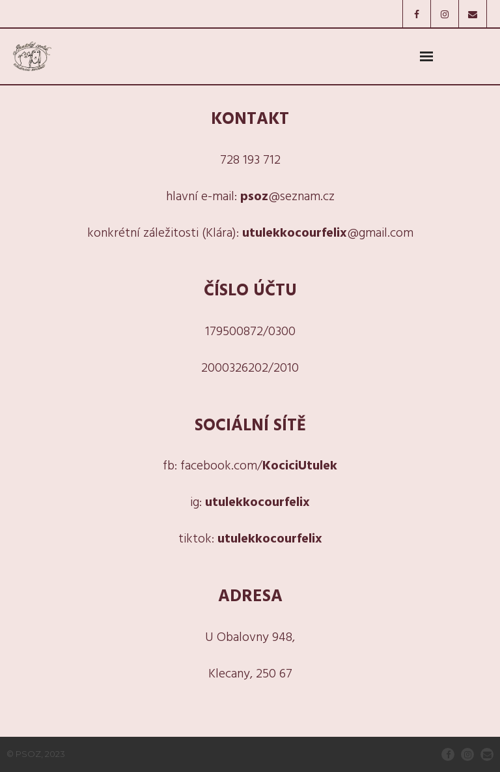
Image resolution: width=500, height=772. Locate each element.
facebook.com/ (258, 466)
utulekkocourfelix (257, 502)
